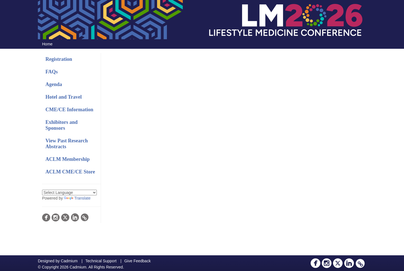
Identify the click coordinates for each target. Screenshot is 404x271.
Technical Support (100, 261)
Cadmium (69, 261)
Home (47, 44)
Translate (77, 198)
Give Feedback (137, 261)
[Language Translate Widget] (69, 192)
